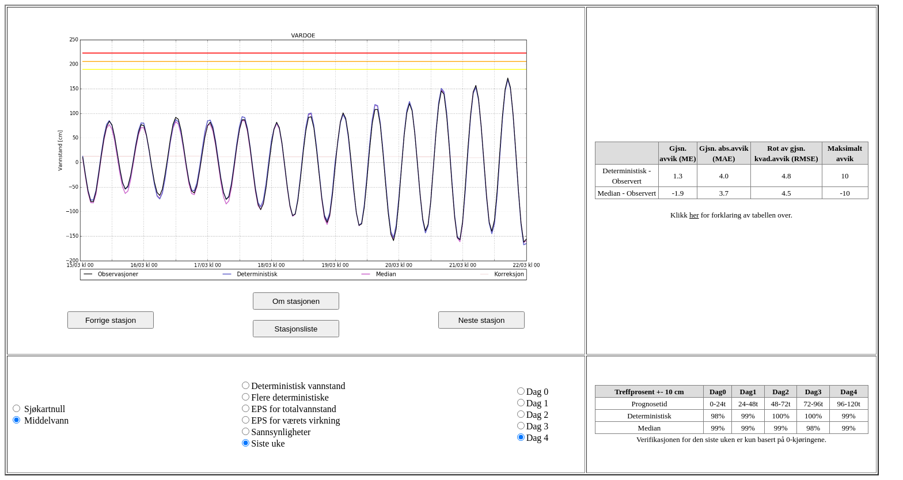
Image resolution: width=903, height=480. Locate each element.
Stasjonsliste (296, 329)
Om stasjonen (296, 301)
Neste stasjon (481, 320)
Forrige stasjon (110, 320)
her (694, 215)
